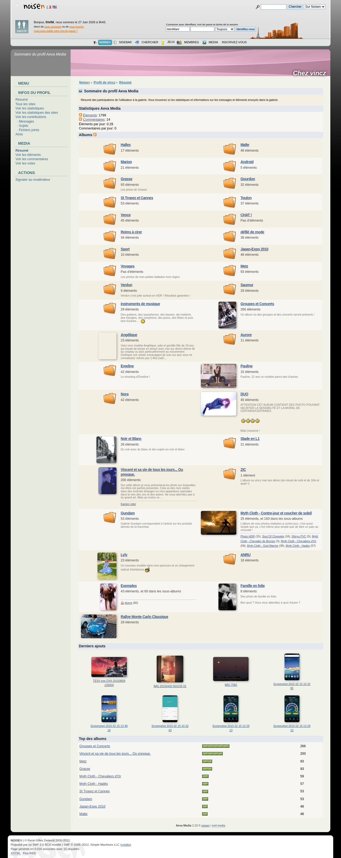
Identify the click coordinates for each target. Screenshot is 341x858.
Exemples (129, 586)
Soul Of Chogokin (273, 536)
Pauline (247, 366)
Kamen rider (128, 504)
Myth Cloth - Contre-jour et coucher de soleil (276, 513)
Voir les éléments (28, 155)
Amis (19, 134)
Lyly (124, 555)
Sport (125, 249)
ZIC (243, 470)
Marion (126, 162)
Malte (245, 145)
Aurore (246, 335)
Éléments (90, 115)
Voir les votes (25, 163)
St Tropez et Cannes (137, 198)
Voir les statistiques (29, 108)
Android (247, 162)
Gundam (128, 513)
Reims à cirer (131, 232)
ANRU (246, 555)
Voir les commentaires (31, 159)
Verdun (126, 285)
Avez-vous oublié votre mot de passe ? (56, 30)
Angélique (129, 335)
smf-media (218, 825)
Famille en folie (253, 586)
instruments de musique (140, 304)
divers (128, 602)
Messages (26, 121)
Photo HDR (248, 536)
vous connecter (53, 26)
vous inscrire (76, 26)
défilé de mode (252, 232)
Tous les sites (25, 104)
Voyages (128, 266)
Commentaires (93, 119)
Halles (126, 145)
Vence (126, 215)
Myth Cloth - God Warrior (262, 545)
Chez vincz (311, 73)
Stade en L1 (250, 439)
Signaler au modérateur (32, 180)
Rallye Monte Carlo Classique (144, 617)
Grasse (126, 179)
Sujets (23, 126)
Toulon (246, 198)
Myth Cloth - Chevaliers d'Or (298, 541)
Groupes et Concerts (257, 304)
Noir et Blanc (131, 439)
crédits (125, 844)
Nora (124, 394)
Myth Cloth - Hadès (298, 545)
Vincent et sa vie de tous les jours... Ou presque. (115, 753)
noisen (205, 825)
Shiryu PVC (299, 536)
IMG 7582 (231, 684)
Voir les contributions (30, 117)
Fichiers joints (29, 130)
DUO (244, 394)
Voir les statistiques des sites (36, 113)
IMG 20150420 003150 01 (170, 686)
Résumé (21, 99)
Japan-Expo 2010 (255, 249)
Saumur (247, 285)
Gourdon (248, 179)
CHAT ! (246, 215)
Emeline (127, 366)
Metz (244, 266)
